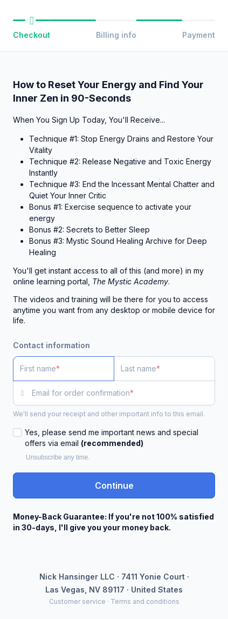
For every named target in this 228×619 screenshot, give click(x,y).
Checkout (31, 34)
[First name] (63, 369)
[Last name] (164, 369)
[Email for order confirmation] (123, 393)
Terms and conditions (144, 601)
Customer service (77, 601)
